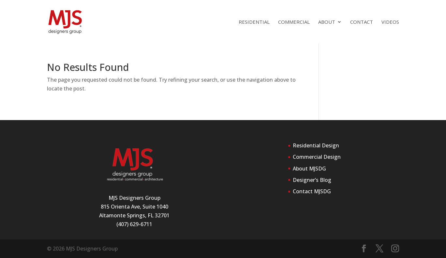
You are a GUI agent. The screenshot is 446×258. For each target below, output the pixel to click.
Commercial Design (317, 156)
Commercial (294, 22)
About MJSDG (309, 168)
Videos (390, 22)
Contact (361, 22)
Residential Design (316, 145)
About (326, 22)
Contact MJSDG (312, 191)
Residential (254, 22)
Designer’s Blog (312, 179)
